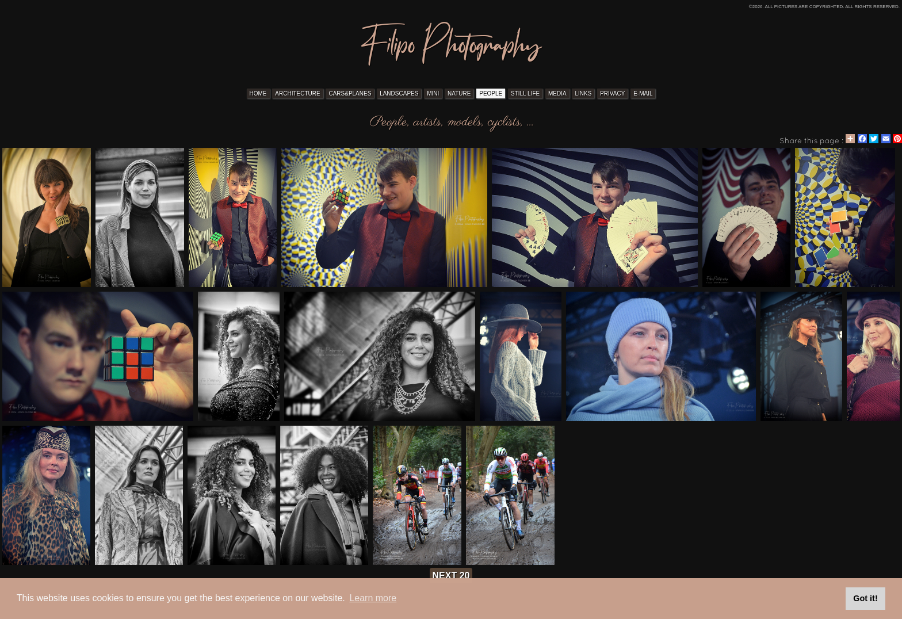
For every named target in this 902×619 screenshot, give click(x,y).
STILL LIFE (525, 93)
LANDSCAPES (399, 93)
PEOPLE (490, 93)
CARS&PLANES (349, 93)
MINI (433, 93)
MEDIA (557, 93)
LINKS (583, 93)
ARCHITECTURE (297, 93)
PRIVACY (612, 93)
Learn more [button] (372, 598)
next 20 (451, 575)
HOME (258, 93)
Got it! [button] (865, 598)
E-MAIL (642, 93)
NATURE (459, 93)
